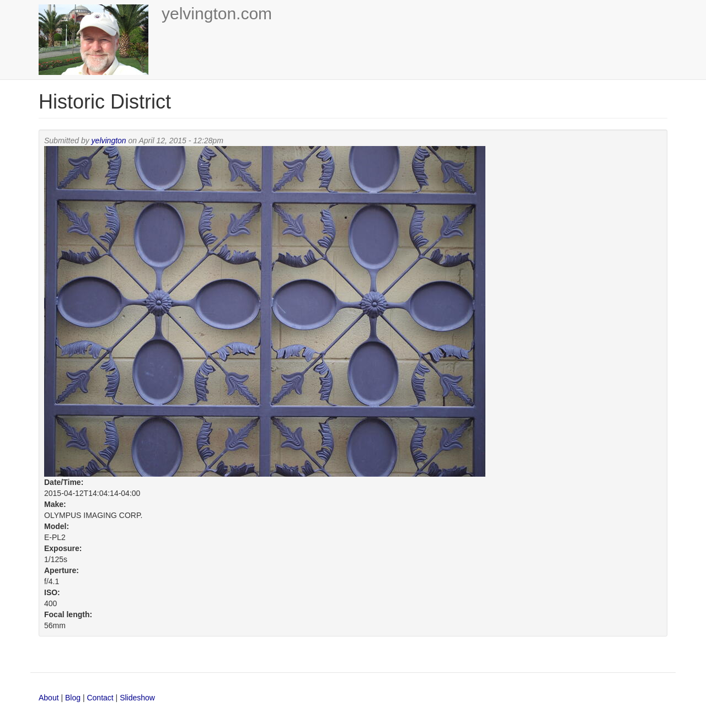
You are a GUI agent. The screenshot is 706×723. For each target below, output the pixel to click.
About (49, 697)
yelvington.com (217, 13)
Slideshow (137, 697)
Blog (73, 697)
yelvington (109, 140)
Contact (101, 697)
